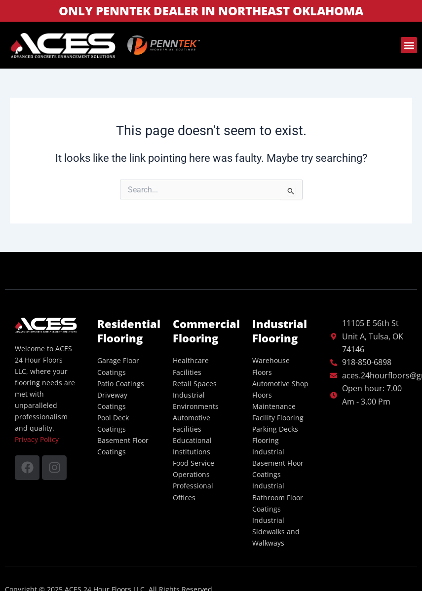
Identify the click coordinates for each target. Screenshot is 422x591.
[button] (409, 45)
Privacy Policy (37, 439)
